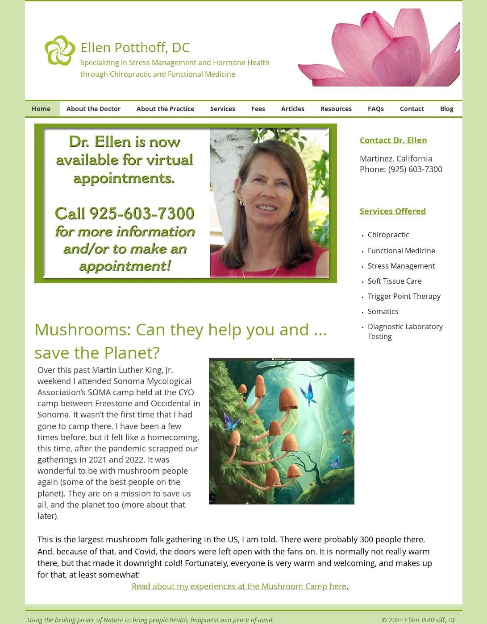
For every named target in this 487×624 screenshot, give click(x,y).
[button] (373, 47)
